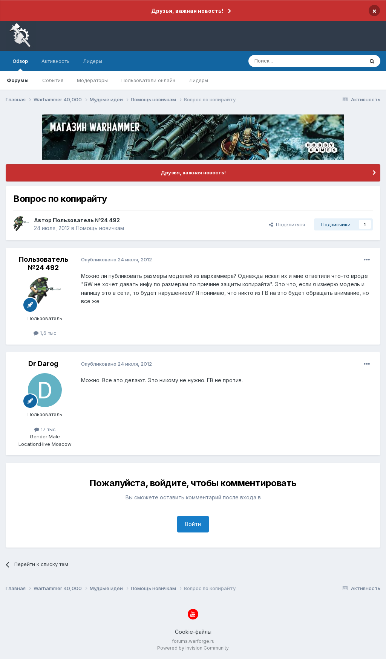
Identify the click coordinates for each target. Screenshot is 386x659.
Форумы (18, 80)
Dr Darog (43, 364)
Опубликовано (116, 259)
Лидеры (198, 80)
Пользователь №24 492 (86, 220)
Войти (193, 524)
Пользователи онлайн (148, 80)
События (52, 80)
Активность (55, 61)
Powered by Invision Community (193, 648)
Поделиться (287, 224)
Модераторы (92, 80)
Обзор (20, 64)
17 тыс (45, 429)
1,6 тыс (45, 333)
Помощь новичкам (100, 228)
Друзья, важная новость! (187, 11)
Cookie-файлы (193, 631)
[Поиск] (288, 61)
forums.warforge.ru (193, 641)
